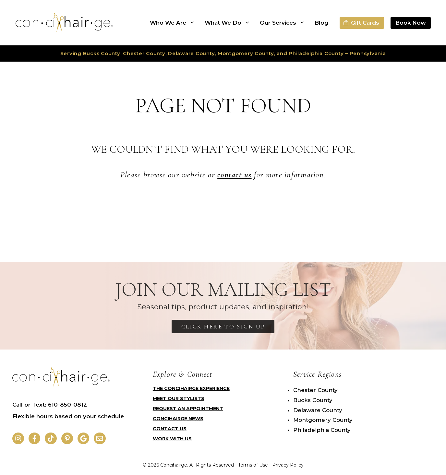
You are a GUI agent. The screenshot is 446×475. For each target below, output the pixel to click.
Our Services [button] (285, 22)
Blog (321, 22)
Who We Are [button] (175, 22)
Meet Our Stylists (178, 398)
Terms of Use (253, 465)
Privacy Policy (288, 465)
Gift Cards (365, 22)
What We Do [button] (230, 22)
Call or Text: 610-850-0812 (49, 404)
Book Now (410, 22)
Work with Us (172, 439)
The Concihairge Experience (191, 388)
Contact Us (170, 429)
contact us (234, 175)
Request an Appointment (188, 408)
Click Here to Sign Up (223, 326)
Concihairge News (178, 419)
